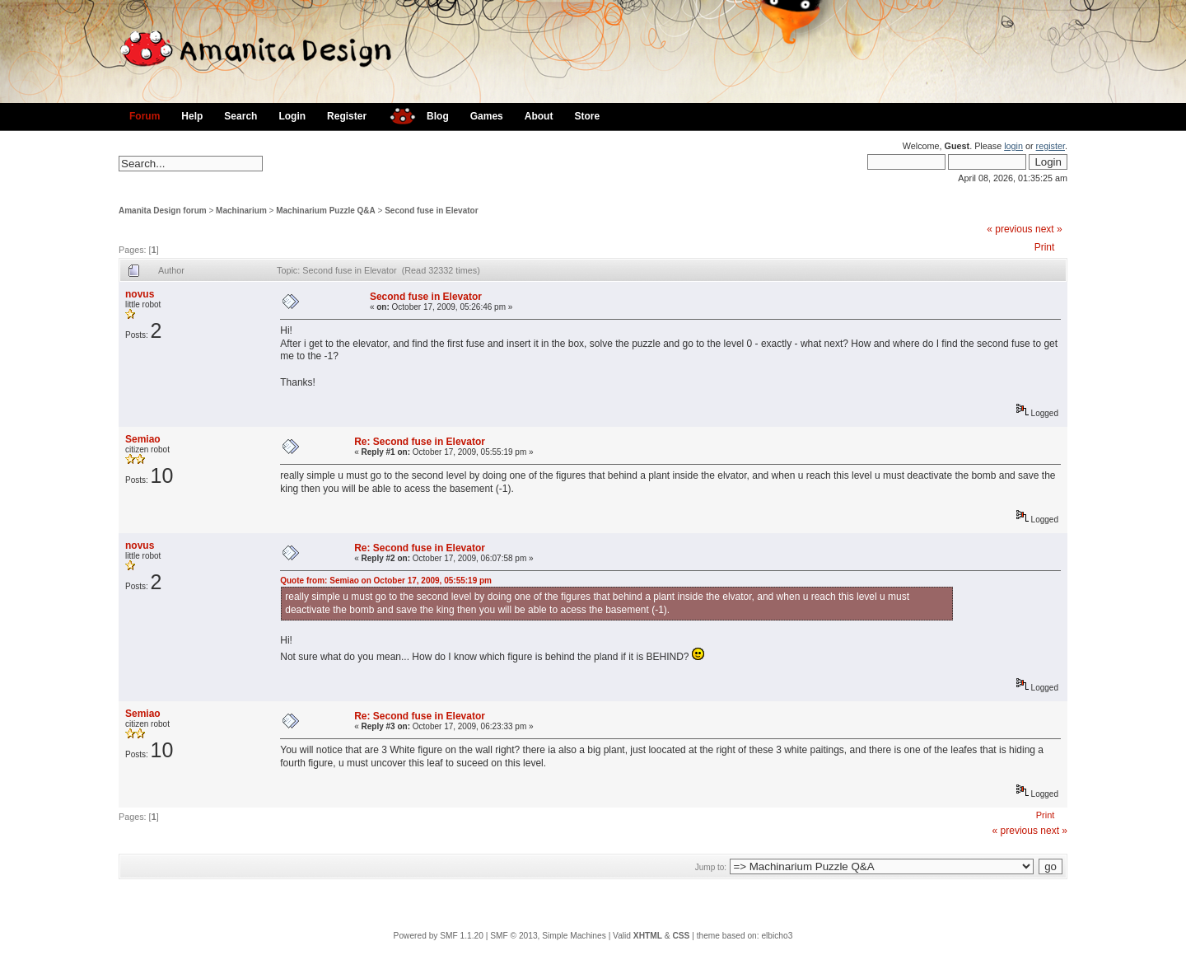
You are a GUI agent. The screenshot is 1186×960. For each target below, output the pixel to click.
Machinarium (241, 210)
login (1013, 146)
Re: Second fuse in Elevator (419, 441)
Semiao (143, 439)
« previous (1009, 229)
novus (139, 294)
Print (1044, 247)
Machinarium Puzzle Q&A (326, 210)
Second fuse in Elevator (431, 210)
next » (1048, 229)
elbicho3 (776, 935)
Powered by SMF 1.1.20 (438, 935)
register (1050, 146)
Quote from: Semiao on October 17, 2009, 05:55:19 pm (386, 580)
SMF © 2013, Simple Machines (548, 935)
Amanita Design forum (163, 210)
